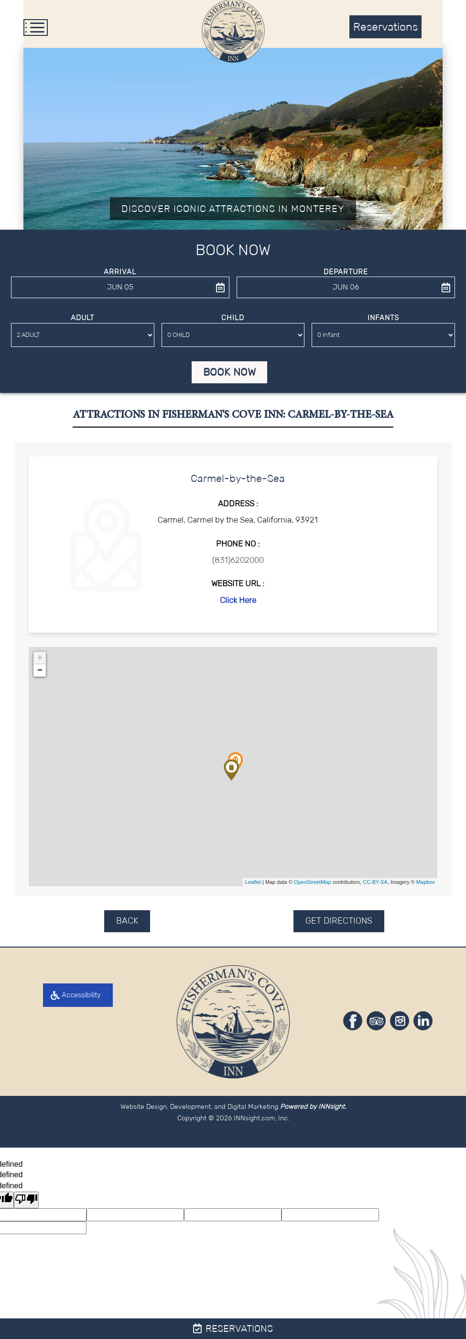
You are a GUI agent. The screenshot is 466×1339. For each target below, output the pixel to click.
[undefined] (26, 1204)
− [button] (40, 675)
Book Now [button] (229, 376)
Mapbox (425, 887)
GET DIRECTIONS (338, 925)
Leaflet (253, 887)
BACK (127, 925)
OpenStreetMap (312, 887)
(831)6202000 (238, 564)
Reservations (233, 1328)
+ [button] (40, 662)
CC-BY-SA (375, 887)
